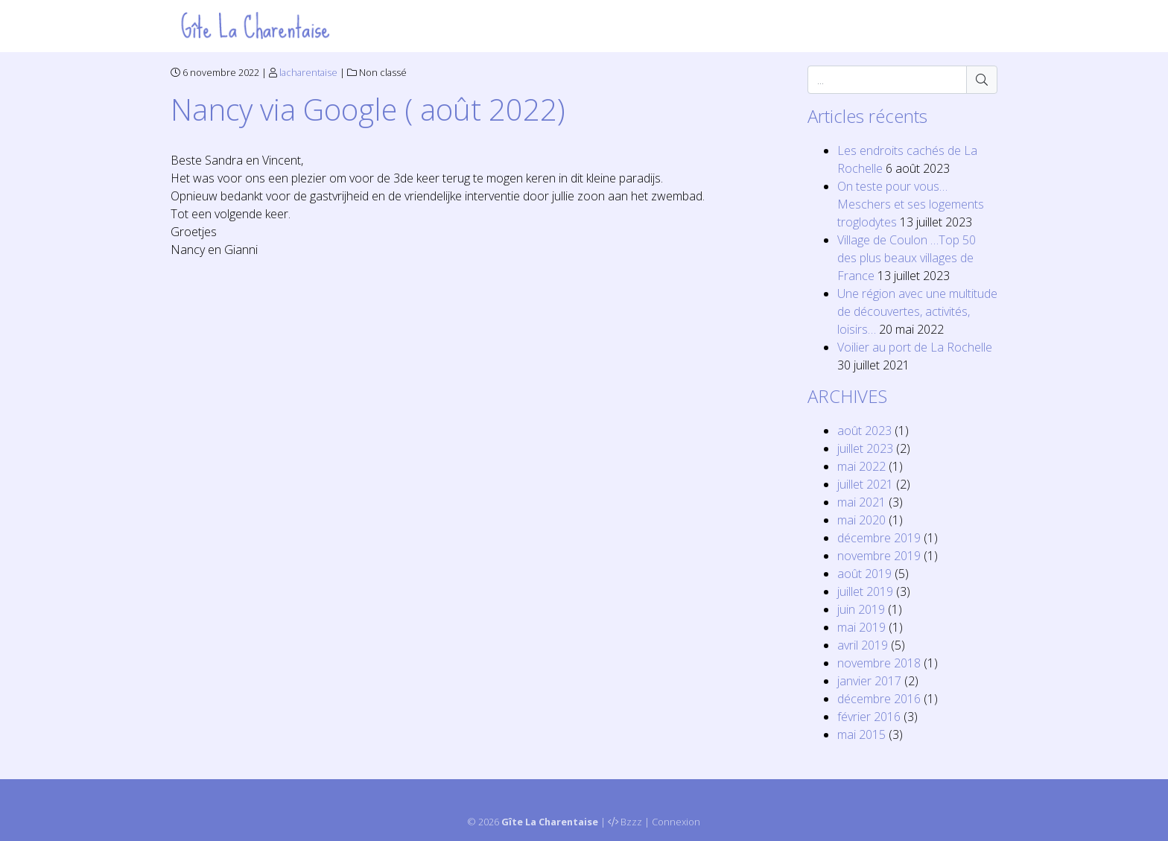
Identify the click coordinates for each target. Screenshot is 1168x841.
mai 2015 (861, 734)
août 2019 (864, 573)
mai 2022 (861, 466)
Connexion (676, 821)
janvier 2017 (869, 681)
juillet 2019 (865, 591)
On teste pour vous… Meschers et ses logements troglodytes (910, 204)
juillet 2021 (865, 484)
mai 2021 (861, 502)
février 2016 (869, 716)
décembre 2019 (879, 538)
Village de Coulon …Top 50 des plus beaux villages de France (906, 258)
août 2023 (864, 430)
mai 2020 (861, 520)
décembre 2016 (879, 699)
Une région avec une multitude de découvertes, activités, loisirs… (917, 311)
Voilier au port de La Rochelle (914, 347)
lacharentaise (308, 72)
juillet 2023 (865, 448)
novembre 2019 (879, 556)
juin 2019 (861, 609)
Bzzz (631, 821)
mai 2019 (861, 627)
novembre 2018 (879, 663)
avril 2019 (862, 645)
